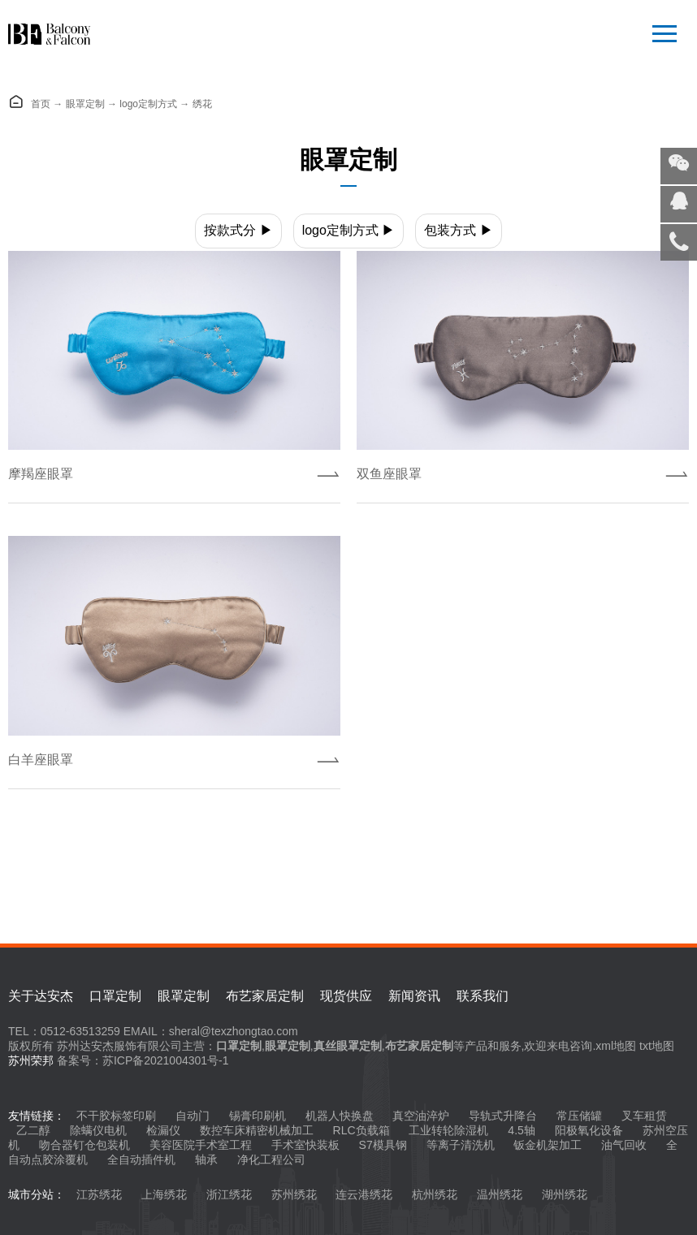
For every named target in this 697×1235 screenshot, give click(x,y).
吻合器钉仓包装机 (84, 1144)
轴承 (206, 1159)
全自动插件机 (141, 1159)
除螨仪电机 (98, 1130)
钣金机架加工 (547, 1144)
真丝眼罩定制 (348, 1045)
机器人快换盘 (339, 1115)
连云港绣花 (364, 1194)
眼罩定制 (85, 104)
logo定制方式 (148, 104)
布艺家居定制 (265, 996)
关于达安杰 (40, 996)
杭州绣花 (434, 1194)
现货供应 (346, 996)
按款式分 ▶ (238, 230)
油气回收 (624, 1144)
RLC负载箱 (361, 1130)
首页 (40, 104)
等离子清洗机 (460, 1144)
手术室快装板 (305, 1144)
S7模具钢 (383, 1144)
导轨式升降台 (503, 1115)
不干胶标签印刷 (116, 1115)
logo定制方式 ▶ (349, 230)
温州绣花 (499, 1194)
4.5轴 (521, 1130)
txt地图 (656, 1045)
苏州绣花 (294, 1194)
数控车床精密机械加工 (257, 1130)
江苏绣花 (99, 1194)
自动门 (192, 1115)
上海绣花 (164, 1194)
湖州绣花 (564, 1194)
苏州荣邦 (31, 1060)
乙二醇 (33, 1130)
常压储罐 (579, 1115)
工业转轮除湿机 (448, 1130)
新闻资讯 (414, 996)
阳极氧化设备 (589, 1130)
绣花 (202, 104)
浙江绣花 (229, 1194)
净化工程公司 (271, 1159)
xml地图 (615, 1045)
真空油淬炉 (420, 1115)
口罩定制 (115, 996)
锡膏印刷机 (257, 1115)
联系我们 (483, 996)
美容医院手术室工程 (200, 1144)
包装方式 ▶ (458, 230)
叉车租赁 (644, 1115)
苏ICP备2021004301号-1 (165, 1060)
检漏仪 (163, 1130)
